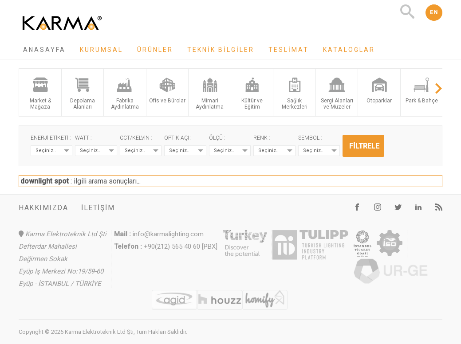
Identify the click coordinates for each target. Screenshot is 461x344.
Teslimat (288, 49)
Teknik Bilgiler (220, 49)
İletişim (97, 207)
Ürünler (155, 49)
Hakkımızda (43, 207)
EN (434, 12)
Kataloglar (349, 49)
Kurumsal (101, 49)
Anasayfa (44, 49)
